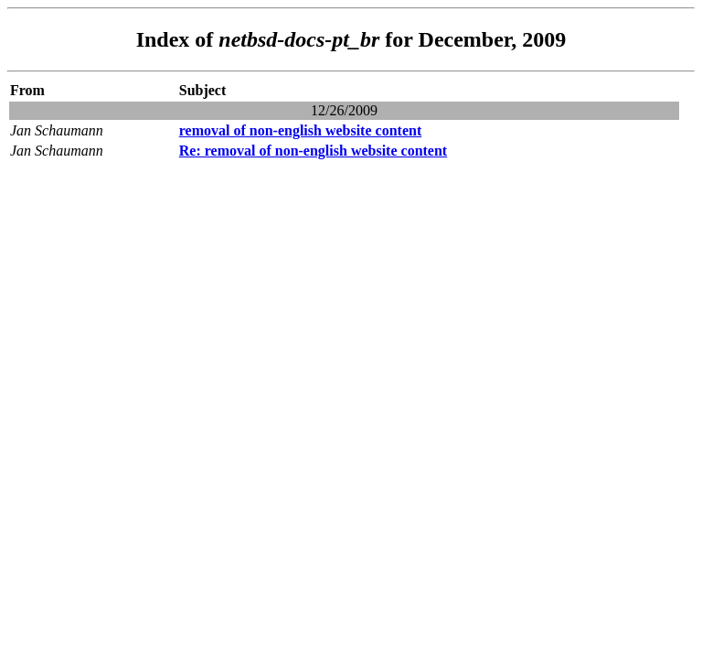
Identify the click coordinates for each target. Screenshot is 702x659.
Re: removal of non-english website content (313, 150)
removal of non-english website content (300, 130)
